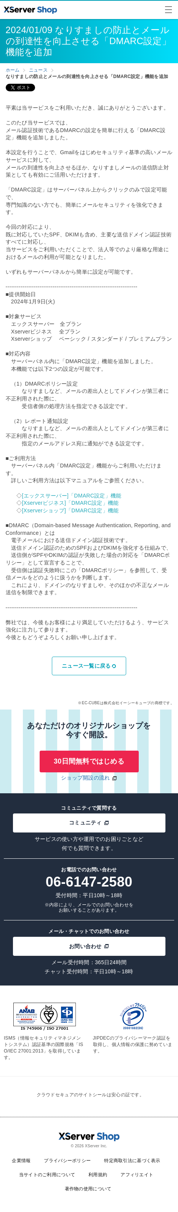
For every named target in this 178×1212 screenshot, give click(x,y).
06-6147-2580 (89, 882)
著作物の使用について (88, 1188)
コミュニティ (89, 823)
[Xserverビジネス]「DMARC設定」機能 (70, 503)
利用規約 (97, 1174)
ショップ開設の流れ (85, 778)
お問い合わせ (89, 946)
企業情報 (21, 1160)
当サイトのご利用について (47, 1174)
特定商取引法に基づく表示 (132, 1160)
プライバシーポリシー (67, 1160)
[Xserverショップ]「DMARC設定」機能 (70, 510)
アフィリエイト (136, 1174)
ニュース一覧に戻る (89, 666)
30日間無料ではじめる (89, 761)
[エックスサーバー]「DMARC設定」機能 (71, 496)
